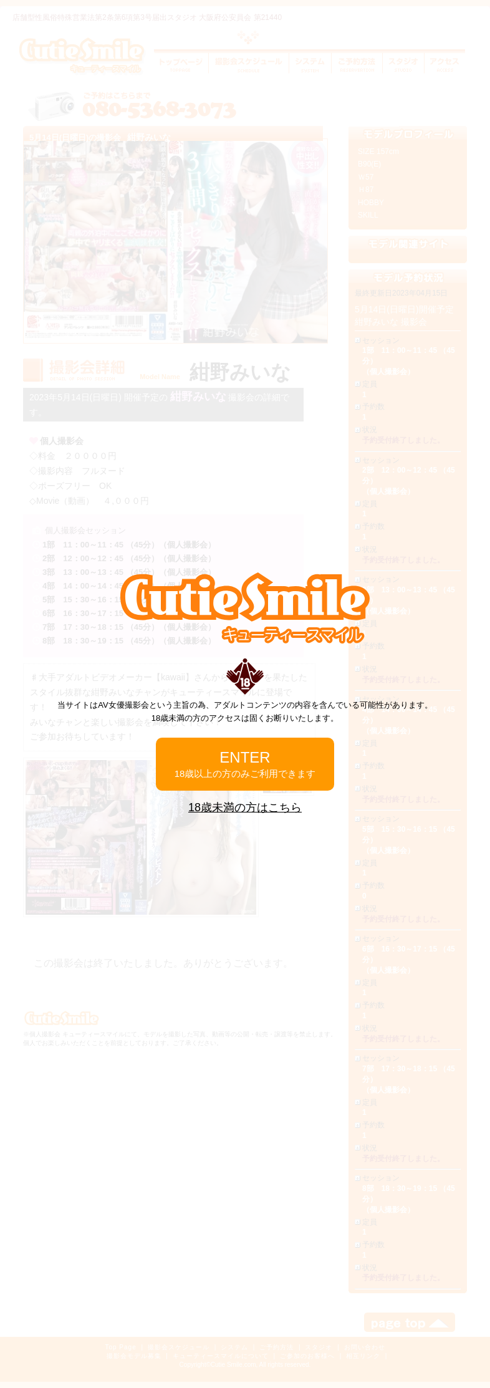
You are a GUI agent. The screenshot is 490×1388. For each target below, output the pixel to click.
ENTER (245, 764)
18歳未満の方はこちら (245, 807)
